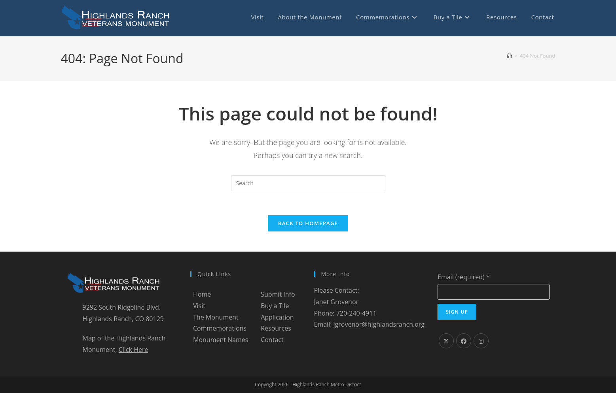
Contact (272, 339)
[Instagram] (481, 340)
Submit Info (278, 294)
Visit (199, 305)
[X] (446, 340)
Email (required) (464, 277)
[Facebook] (463, 340)
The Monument (216, 317)
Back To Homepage (308, 223)
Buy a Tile (275, 305)
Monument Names (220, 339)
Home (202, 294)
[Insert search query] (308, 183)
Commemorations (219, 328)
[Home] (509, 55)
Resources (276, 328)
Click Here (133, 349)
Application (277, 317)
